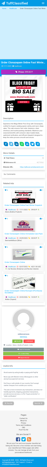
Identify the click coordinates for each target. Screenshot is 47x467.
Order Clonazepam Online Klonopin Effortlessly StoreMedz (23, 292)
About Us (23, 421)
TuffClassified (15, 3)
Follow (18, 341)
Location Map (24, 353)
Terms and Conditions (23, 425)
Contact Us (23, 418)
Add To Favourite (23, 349)
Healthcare (12, 210)
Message (29, 341)
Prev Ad (8, 403)
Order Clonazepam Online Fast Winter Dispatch (23, 62)
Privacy (23, 423)
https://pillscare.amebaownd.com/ (32, 167)
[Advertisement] (23, 35)
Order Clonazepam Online (15, 262)
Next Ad (38, 403)
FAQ (23, 427)
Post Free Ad (23, 430)
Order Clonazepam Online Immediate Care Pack (24, 234)
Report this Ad (23, 357)
